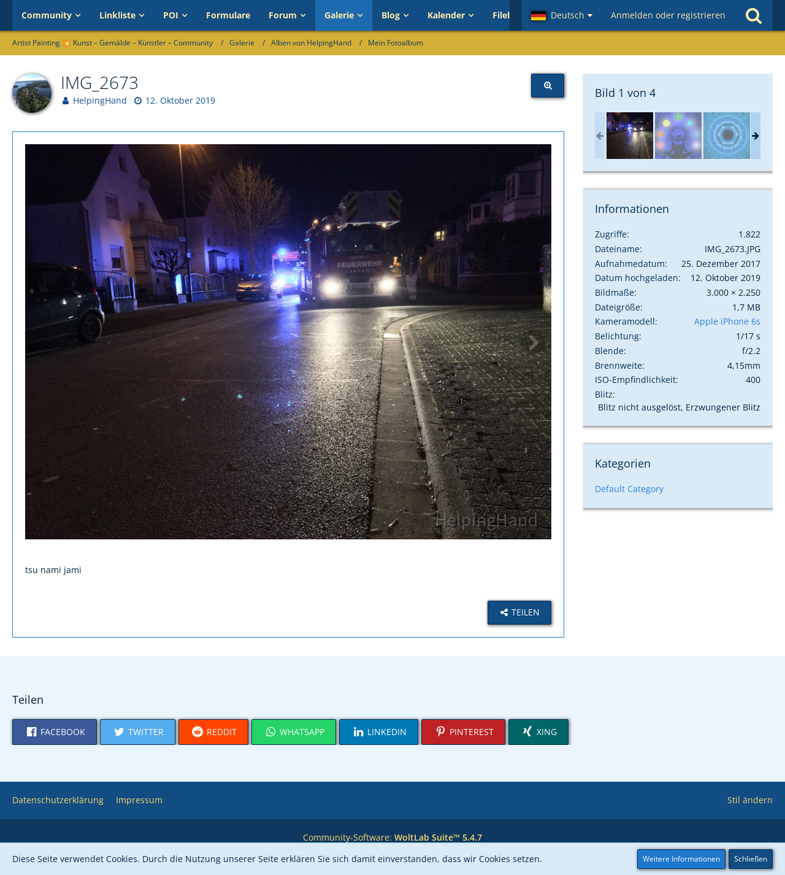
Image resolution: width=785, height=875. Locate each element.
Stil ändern (750, 800)
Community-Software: (392, 837)
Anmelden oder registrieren (668, 15)
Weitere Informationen (681, 859)
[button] (562, 15)
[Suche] (754, 15)
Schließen (750, 859)
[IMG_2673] (630, 135)
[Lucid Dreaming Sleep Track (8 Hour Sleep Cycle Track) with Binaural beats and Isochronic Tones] (726, 135)
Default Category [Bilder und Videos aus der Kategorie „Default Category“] (629, 489)
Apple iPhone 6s (727, 321)
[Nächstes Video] (533, 342)
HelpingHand (100, 100)
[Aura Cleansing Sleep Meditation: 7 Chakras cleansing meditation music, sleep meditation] (678, 135)
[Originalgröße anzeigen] (547, 86)
